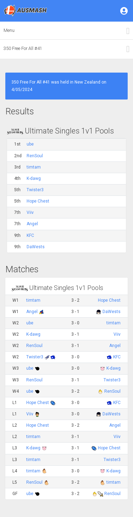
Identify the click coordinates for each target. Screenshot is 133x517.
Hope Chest (38, 201)
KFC (30, 235)
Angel (32, 223)
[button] (124, 10)
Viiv (30, 212)
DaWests (36, 246)
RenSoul (35, 155)
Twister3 (35, 189)
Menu (9, 30)
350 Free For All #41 (23, 48)
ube (30, 144)
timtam (34, 167)
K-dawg (34, 178)
